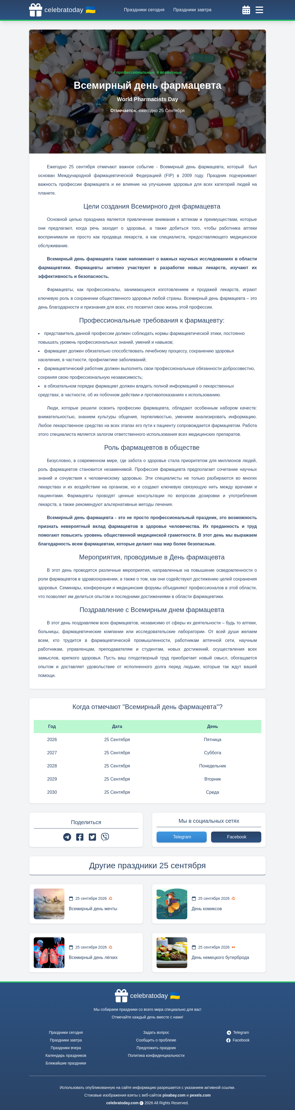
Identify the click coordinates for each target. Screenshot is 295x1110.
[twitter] (92, 837)
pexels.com (200, 1095)
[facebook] (80, 837)
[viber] (105, 837)
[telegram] (67, 837)
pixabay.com (174, 1095)
